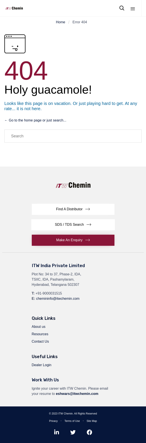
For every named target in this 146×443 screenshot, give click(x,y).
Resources (40, 334)
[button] (73, 209)
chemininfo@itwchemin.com (57, 298)
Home (60, 22)
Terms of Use (72, 421)
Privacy (53, 421)
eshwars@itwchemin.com (77, 394)
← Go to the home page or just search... (35, 120)
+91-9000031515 (48, 293)
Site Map (92, 421)
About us (38, 326)
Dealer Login (42, 365)
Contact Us (40, 341)
